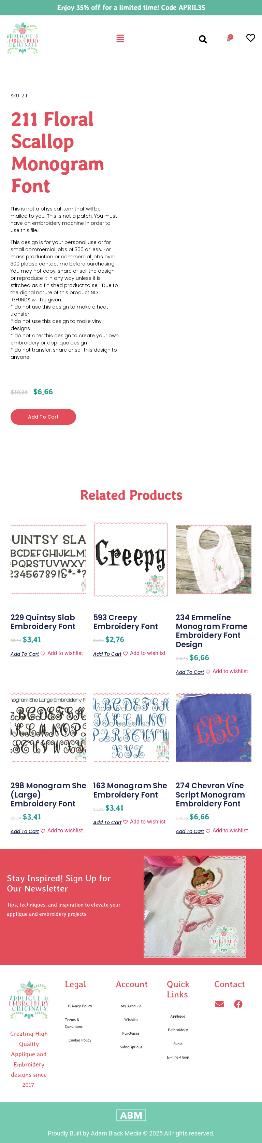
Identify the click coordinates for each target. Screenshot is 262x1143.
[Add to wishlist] (61, 653)
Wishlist (131, 1019)
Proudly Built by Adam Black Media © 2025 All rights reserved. (131, 1133)
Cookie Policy (80, 1040)
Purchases (131, 1033)
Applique (177, 1016)
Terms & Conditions (74, 1023)
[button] (120, 38)
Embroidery (178, 1030)
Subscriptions (131, 1047)
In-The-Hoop (178, 1057)
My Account (131, 1006)
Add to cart (43, 416)
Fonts (178, 1043)
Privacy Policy (80, 1006)
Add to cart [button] (25, 653)
